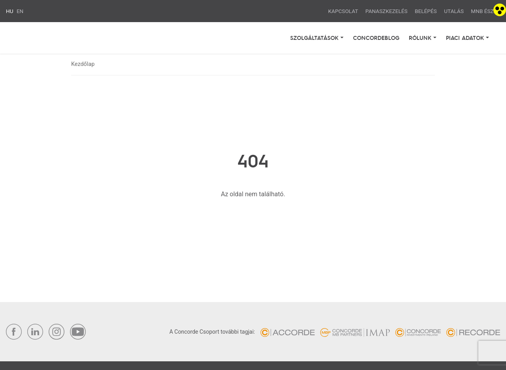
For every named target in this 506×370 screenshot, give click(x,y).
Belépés (426, 11)
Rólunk (421, 37)
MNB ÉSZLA (485, 11)
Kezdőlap (82, 64)
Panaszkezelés (386, 11)
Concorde (55, 38)
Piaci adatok (466, 37)
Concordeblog (376, 37)
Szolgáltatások (315, 37)
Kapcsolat (343, 11)
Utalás (454, 11)
